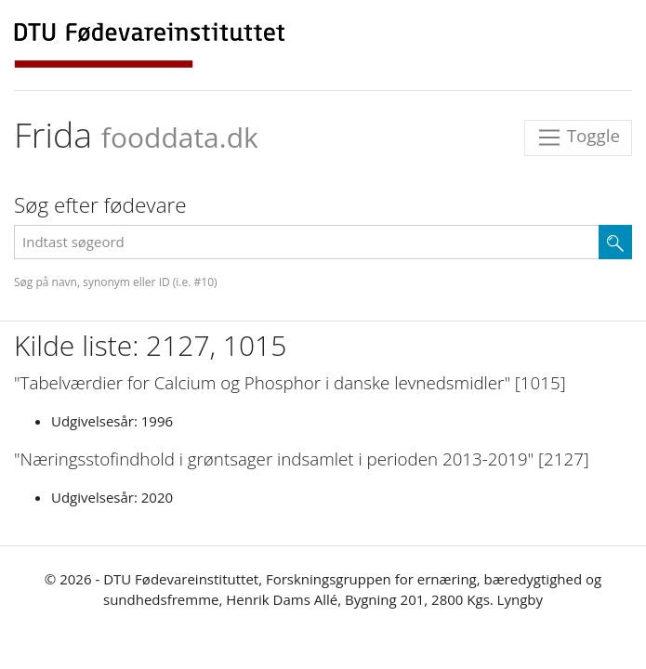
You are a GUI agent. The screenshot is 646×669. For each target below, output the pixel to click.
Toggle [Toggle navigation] (578, 138)
